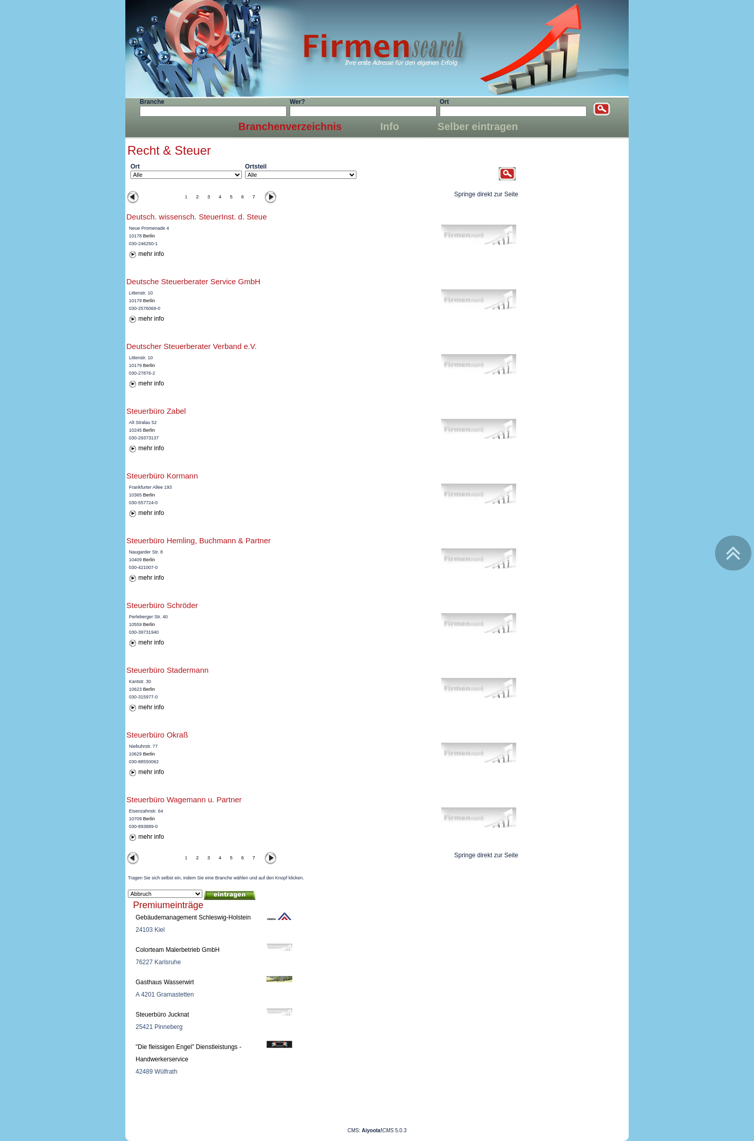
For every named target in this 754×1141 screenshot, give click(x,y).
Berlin (149, 235)
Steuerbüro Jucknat (162, 1014)
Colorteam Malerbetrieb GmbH (177, 949)
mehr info (151, 253)
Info (389, 126)
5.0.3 (384, 1130)
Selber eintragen (478, 126)
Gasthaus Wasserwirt (165, 982)
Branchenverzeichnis (290, 126)
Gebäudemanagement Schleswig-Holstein (193, 917)
